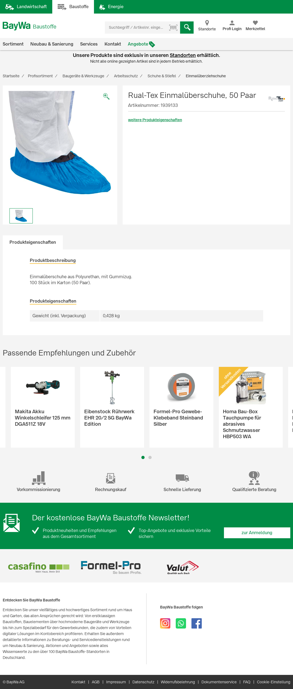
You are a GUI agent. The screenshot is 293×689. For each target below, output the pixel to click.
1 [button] (143, 457)
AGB (96, 682)
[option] (60, 143)
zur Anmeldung (257, 533)
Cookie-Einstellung (273, 682)
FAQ (246, 682)
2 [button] (150, 457)
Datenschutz (143, 682)
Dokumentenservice (219, 682)
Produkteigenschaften (32, 242)
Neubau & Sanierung (51, 44)
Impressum (116, 682)
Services (89, 44)
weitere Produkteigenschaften (155, 119)
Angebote (138, 44)
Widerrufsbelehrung (178, 682)
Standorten (183, 55)
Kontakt (113, 44)
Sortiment (13, 44)
